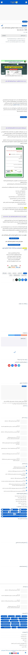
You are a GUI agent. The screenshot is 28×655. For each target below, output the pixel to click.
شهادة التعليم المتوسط (6, 625)
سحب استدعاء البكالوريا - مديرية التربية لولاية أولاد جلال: (16, 38)
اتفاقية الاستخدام (23, 638)
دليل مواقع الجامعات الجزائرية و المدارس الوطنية (19, 643)
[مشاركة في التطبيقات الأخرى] (13, 280)
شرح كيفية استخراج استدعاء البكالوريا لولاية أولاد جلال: (16, 40)
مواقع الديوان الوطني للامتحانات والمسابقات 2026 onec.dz (15, 401)
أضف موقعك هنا (23, 504)
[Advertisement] (14, 12)
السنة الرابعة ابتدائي (5, 620)
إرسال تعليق (23, 338)
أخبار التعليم (24, 25)
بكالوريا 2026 (4, 273)
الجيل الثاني (5, 511)
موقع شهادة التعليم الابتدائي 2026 (21, 501)
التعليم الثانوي (22, 511)
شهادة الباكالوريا (24, 625)
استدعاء (9, 273)
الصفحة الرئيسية (23, 634)
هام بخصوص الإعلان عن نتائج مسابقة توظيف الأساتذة (10, 426)
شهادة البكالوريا (16, 104)
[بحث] (1, 2)
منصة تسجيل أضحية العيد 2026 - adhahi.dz (12, 421)
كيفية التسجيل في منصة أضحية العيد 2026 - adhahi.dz (10, 601)
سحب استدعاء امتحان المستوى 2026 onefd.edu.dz (17, 471)
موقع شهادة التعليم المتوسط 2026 (20, 499)
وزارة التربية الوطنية (17, 275)
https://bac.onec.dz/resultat (14, 244)
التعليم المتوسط (13, 511)
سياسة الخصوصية (23, 636)
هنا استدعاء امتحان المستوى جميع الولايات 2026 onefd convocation (14, 488)
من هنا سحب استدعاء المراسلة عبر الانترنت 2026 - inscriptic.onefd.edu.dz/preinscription (17, 485)
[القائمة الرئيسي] (26, 2)
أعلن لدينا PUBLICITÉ (22, 645)
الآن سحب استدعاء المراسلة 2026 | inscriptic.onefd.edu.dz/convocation (13, 438)
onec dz (11, 275)
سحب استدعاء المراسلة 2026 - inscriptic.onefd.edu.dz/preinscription (13, 481)
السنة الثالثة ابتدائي (7, 618)
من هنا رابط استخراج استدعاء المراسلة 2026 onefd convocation (15, 491)
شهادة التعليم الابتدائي (15, 625)
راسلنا (25, 641)
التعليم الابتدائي (5, 509)
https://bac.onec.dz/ (14, 238)
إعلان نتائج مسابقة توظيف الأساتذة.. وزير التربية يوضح (10, 448)
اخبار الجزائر (14, 273)
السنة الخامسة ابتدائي (14, 516)
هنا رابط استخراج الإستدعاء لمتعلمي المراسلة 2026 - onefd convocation (11, 460)
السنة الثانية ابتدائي (23, 620)
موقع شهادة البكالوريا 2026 (22, 497)
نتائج (15, 627)
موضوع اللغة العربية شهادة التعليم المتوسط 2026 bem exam (11, 444)
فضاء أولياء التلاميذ (23, 627)
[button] (22, 280)
